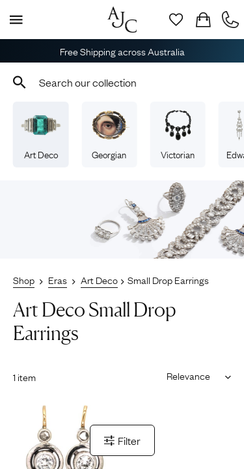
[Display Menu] (13, 19)
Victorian (177, 135)
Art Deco (41, 135)
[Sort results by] (194, 376)
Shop (23, 279)
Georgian (109, 135)
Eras (57, 279)
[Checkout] (203, 19)
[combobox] (122, 82)
